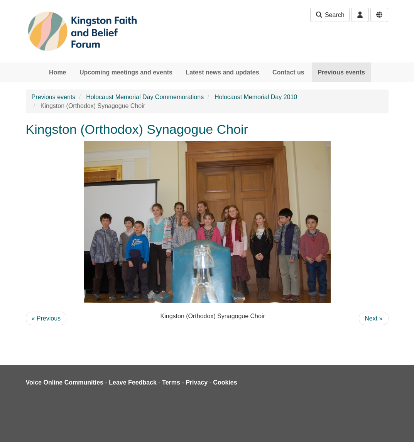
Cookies (225, 382)
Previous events (341, 72)
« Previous (46, 318)
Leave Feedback (133, 382)
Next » (373, 318)
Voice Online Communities (65, 382)
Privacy (197, 382)
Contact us (288, 72)
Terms (171, 382)
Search (329, 15)
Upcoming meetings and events (125, 72)
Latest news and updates (222, 72)
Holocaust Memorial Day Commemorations (145, 97)
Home (57, 72)
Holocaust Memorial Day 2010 (256, 97)
